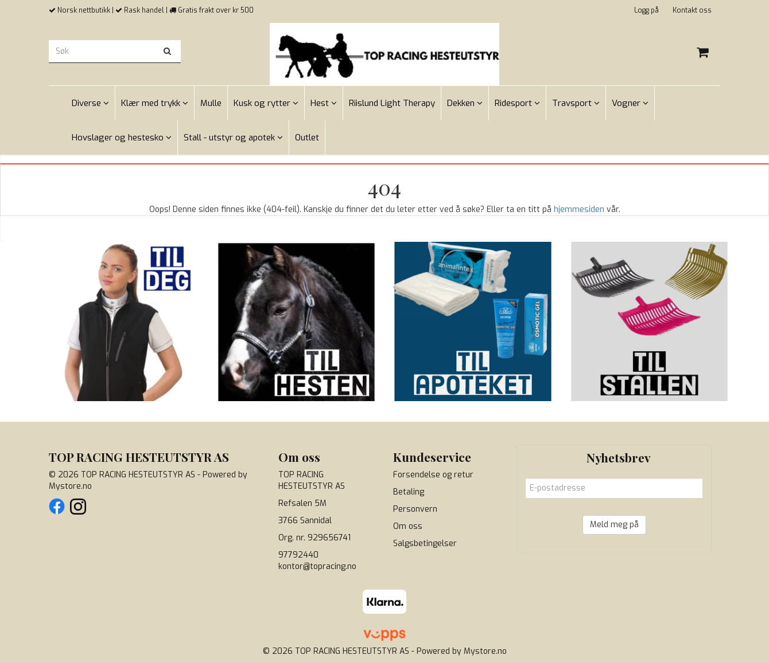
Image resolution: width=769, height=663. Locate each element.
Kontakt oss (692, 10)
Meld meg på (614, 524)
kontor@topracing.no (317, 566)
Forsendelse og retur (433, 474)
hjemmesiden (579, 209)
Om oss (407, 526)
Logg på (646, 10)
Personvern (415, 509)
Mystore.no (70, 486)
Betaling (408, 492)
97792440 (298, 555)
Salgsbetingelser (425, 543)
